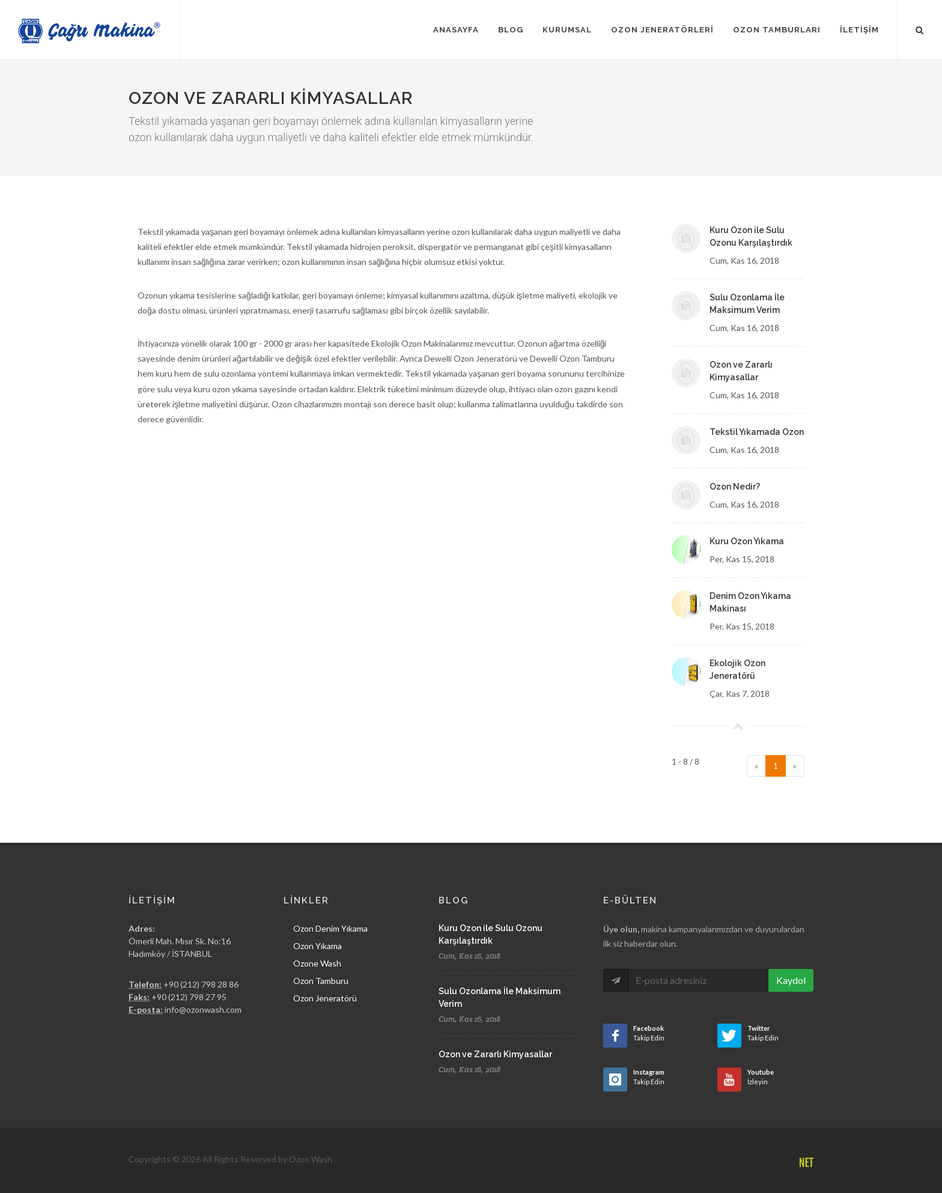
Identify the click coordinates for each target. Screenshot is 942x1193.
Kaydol (791, 980)
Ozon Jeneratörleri (662, 29)
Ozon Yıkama (317, 946)
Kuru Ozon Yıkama (747, 541)
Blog (510, 29)
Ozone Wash (317, 963)
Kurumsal (567, 29)
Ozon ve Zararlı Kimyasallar (495, 1054)
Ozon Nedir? (735, 486)
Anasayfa (456, 29)
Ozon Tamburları (777, 29)
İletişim (859, 29)
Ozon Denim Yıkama (330, 928)
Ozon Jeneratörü (325, 998)
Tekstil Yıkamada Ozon (757, 432)
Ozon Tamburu (320, 981)
